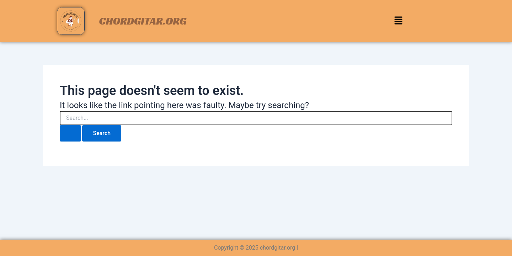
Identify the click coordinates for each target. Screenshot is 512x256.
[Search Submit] (70, 133)
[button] (398, 21)
